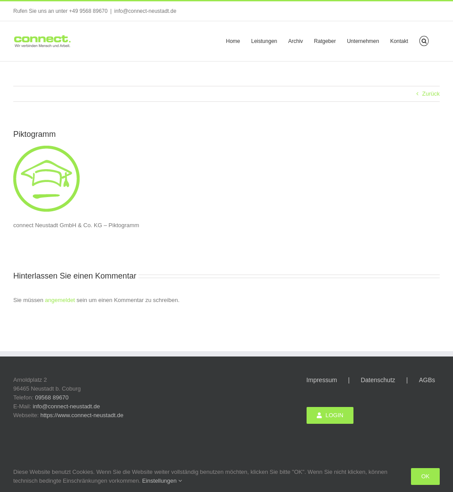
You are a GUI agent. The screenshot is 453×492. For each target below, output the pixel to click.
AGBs (427, 380)
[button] (424, 40)
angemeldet (60, 300)
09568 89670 (52, 397)
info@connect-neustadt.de (145, 11)
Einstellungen (162, 480)
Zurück (431, 93)
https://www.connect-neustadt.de (81, 415)
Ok (425, 476)
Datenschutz (378, 380)
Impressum (322, 380)
